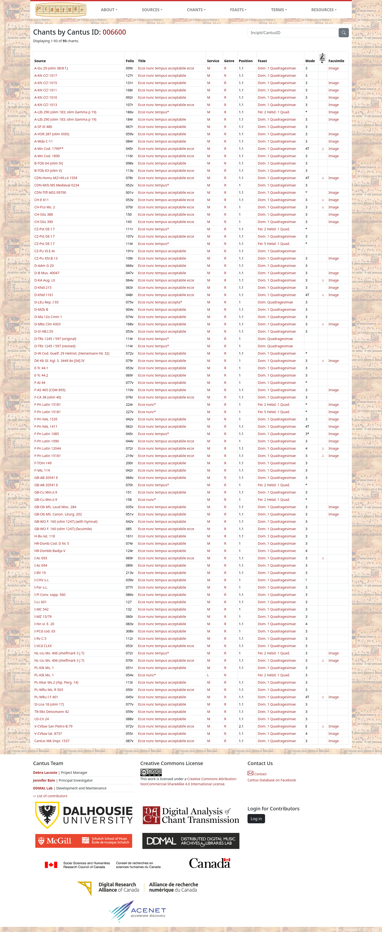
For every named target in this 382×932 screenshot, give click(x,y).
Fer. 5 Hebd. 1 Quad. (274, 243)
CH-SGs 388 (43, 214)
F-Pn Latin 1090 (46, 441)
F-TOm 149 (42, 463)
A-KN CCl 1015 (45, 82)
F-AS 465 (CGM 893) (49, 390)
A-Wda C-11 (43, 141)
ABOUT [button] (108, 9)
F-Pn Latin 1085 (46, 433)
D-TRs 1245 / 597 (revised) (55, 346)
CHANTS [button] (195, 9)
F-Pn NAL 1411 (45, 426)
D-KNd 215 (42, 287)
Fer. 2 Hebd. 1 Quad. (274, 112)
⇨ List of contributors (50, 796)
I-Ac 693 (40, 558)
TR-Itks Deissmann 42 (51, 711)
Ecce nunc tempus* (153, 112)
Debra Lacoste (45, 772)
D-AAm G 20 (44, 265)
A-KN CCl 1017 (45, 75)
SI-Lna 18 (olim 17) (49, 704)
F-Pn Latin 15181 (47, 404)
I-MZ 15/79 (43, 616)
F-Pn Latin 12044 (47, 448)
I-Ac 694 (40, 565)
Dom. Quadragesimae (275, 302)
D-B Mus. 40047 (46, 273)
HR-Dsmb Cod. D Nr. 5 (51, 543)
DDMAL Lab (43, 788)
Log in (256, 818)
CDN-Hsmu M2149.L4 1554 (55, 177)
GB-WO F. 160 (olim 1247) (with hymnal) (65, 521)
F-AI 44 (39, 382)
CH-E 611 (41, 199)
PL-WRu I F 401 (46, 697)
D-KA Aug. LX (44, 280)
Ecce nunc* (147, 404)
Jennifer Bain (44, 780)
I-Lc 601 (40, 602)
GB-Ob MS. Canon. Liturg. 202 (58, 514)
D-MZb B (41, 309)
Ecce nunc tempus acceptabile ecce (166, 68)
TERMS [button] (277, 9)
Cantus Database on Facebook (272, 780)
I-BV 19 (40, 572)
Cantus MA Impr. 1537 (51, 740)
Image (333, 68)
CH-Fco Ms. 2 (44, 207)
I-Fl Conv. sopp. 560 (50, 594)
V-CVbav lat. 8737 (48, 733)
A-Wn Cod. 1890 (47, 156)
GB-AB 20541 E (46, 477)
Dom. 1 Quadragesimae (277, 68)
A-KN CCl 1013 (45, 104)
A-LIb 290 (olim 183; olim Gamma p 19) (65, 112)
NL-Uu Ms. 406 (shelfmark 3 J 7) (59, 653)
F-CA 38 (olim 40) (47, 397)
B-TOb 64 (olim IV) (48, 163)
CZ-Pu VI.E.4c (44, 251)
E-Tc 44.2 (41, 375)
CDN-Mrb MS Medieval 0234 (56, 185)
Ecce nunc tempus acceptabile (162, 75)
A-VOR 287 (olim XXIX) (51, 134)
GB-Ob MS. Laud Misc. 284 (55, 507)
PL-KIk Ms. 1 (44, 667)
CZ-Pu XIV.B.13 (45, 258)
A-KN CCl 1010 (45, 97)
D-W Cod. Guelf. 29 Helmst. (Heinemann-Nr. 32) (71, 353)
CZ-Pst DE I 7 (44, 229)
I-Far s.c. (41, 587)
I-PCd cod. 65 (44, 631)
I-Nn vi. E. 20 (44, 623)
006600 (114, 32)
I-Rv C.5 (40, 638)
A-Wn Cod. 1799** (48, 148)
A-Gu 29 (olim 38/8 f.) (51, 68)
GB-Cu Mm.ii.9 (45, 492)
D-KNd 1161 (43, 294)
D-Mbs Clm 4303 (47, 324)
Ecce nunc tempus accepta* (160, 302)
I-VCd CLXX (43, 645)
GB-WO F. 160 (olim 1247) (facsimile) (63, 528)
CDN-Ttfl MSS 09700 (50, 192)
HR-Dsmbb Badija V (49, 550)
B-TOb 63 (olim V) (48, 170)
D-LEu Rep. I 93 (46, 302)
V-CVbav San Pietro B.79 (53, 726)
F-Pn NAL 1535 (45, 419)
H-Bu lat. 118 (44, 536)
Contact (257, 774)
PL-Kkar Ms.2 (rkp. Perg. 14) (56, 682)
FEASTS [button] (237, 9)
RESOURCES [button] (322, 9)
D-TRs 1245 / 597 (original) (55, 338)
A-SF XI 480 (43, 126)
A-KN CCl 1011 (45, 90)
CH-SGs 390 (43, 221)
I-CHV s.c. (41, 580)
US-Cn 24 (41, 719)
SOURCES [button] (151, 9)
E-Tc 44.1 (41, 368)
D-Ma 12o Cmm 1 (48, 316)
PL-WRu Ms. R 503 (48, 689)
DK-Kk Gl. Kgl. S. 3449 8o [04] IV (59, 360)
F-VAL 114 (42, 470)
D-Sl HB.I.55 (43, 331)
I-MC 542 (41, 609)
